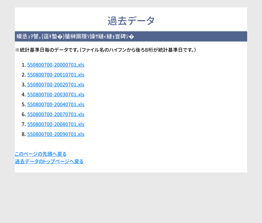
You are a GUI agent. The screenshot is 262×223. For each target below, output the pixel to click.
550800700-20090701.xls (55, 134)
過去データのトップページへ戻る (49, 161)
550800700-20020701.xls (55, 84)
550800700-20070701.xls (55, 114)
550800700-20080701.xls (55, 124)
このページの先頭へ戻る (41, 154)
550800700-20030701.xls (55, 94)
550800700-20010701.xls (55, 74)
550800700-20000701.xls (55, 64)
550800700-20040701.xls (55, 104)
